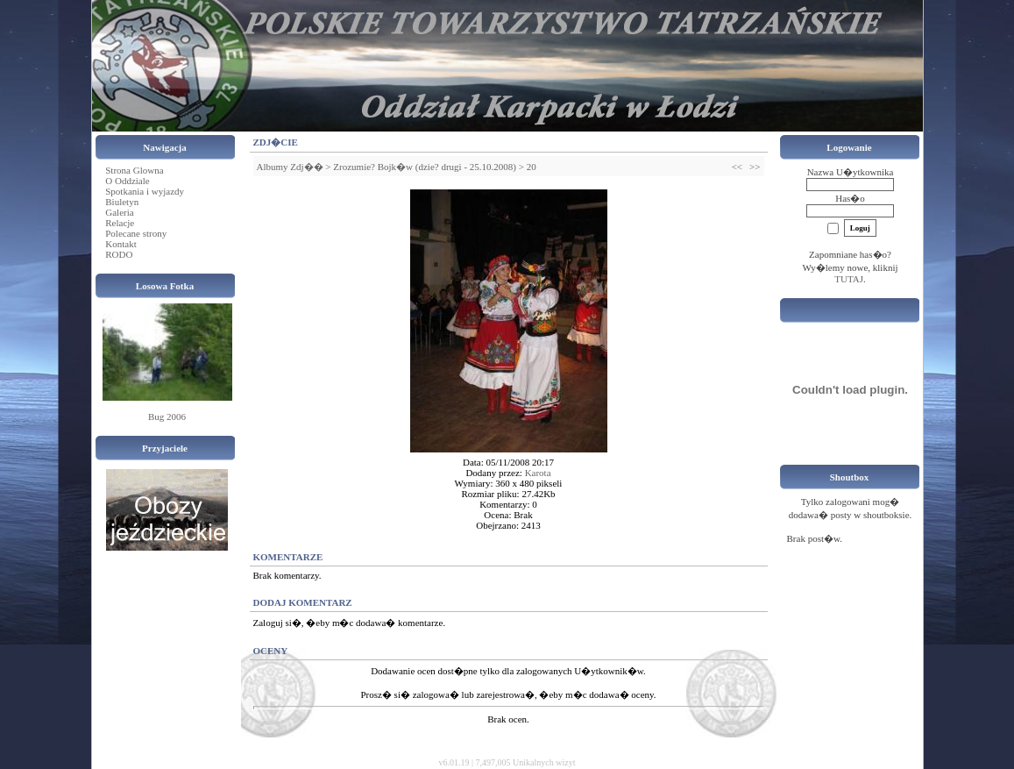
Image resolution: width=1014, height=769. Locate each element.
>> (754, 166)
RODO (118, 254)
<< (737, 166)
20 (531, 166)
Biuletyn (121, 201)
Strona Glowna (134, 170)
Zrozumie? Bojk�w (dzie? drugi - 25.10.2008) (424, 166)
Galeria (119, 212)
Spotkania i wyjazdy (144, 191)
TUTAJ (848, 279)
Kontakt (120, 244)
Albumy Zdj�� (290, 166)
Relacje (119, 222)
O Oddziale (127, 180)
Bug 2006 (167, 416)
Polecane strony (136, 233)
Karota (538, 472)
